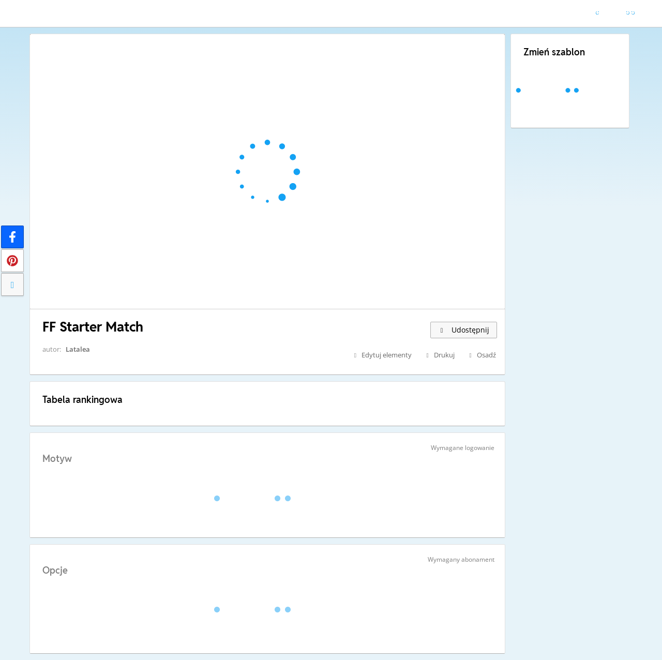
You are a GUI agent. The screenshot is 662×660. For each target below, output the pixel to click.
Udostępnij (463, 330)
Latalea (78, 349)
